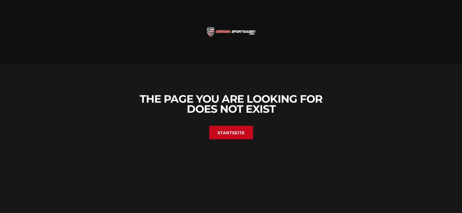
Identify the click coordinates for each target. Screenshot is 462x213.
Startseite (231, 132)
